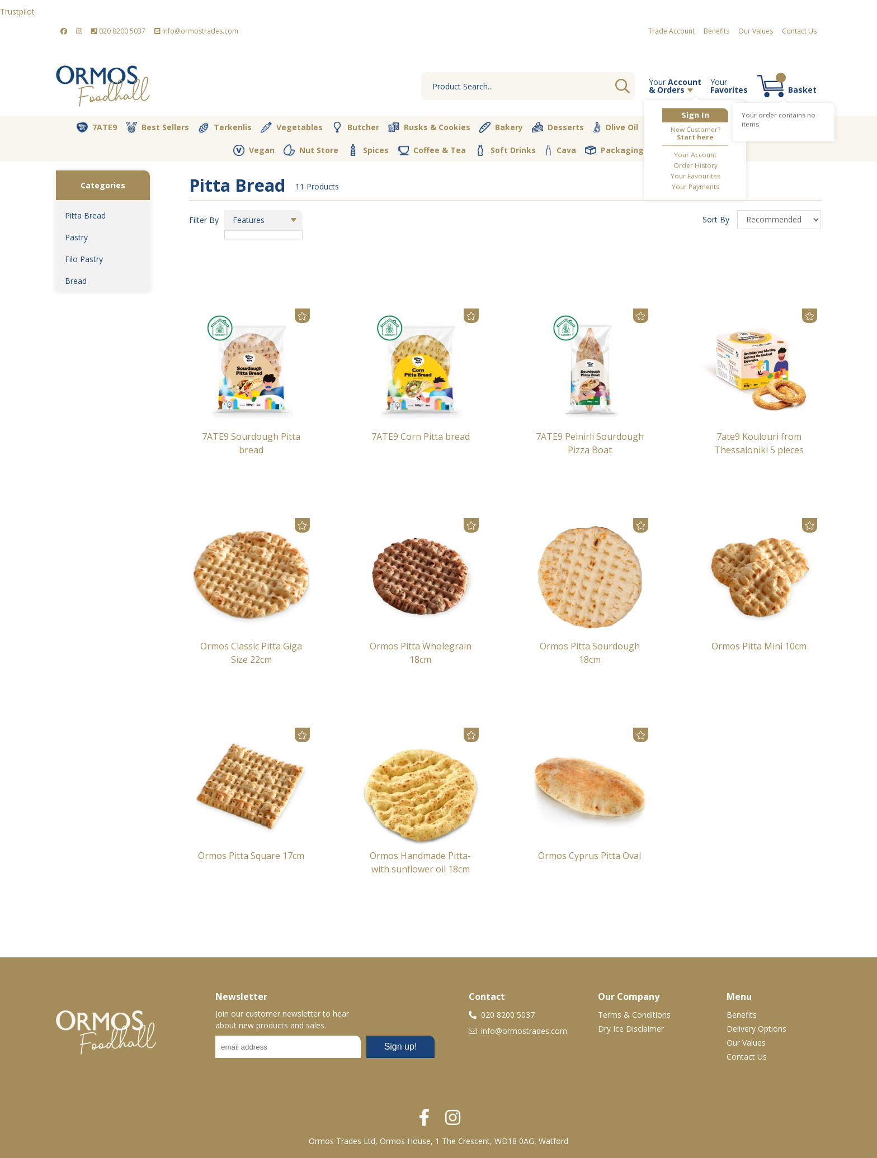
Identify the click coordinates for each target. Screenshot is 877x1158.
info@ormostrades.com (196, 31)
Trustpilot (17, 11)
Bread (76, 281)
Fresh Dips (772, 127)
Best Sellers (157, 127)
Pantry (668, 126)
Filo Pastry (84, 259)
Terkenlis (225, 127)
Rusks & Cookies (429, 127)
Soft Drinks (505, 150)
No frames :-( (325, 1050)
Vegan (254, 150)
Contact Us (799, 31)
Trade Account (671, 31)
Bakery (501, 127)
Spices (368, 149)
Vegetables (292, 127)
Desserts (558, 127)
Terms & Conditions (634, 1014)
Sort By (717, 219)
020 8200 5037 (118, 31)
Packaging (614, 150)
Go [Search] (622, 86)
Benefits (716, 31)
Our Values (755, 31)
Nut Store (311, 149)
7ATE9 (97, 127)
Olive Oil (615, 127)
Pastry (76, 237)
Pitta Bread (85, 215)
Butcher (355, 127)
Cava (560, 150)
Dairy (717, 127)
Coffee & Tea (432, 149)
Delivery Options (756, 1028)
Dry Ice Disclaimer (631, 1028)
